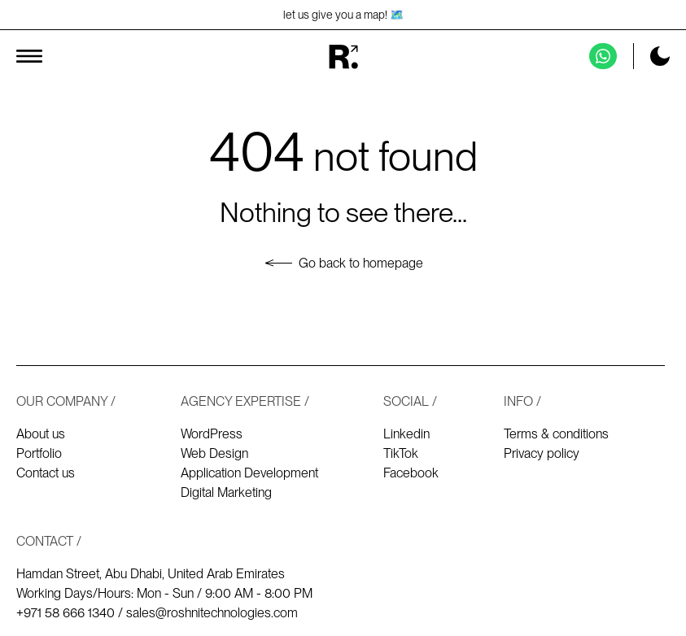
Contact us (45, 473)
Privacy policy (541, 453)
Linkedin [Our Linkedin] (406, 434)
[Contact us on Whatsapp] (603, 56)
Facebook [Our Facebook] (411, 473)
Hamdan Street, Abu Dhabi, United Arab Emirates (150, 574)
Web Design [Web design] (214, 453)
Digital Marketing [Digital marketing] (226, 492)
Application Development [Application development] (249, 473)
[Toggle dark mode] (660, 56)
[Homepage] (343, 56)
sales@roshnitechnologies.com (212, 613)
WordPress (212, 434)
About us (40, 434)
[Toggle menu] (29, 56)
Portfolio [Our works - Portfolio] (39, 453)
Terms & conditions (556, 434)
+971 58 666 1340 (65, 613)
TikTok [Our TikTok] (400, 453)
